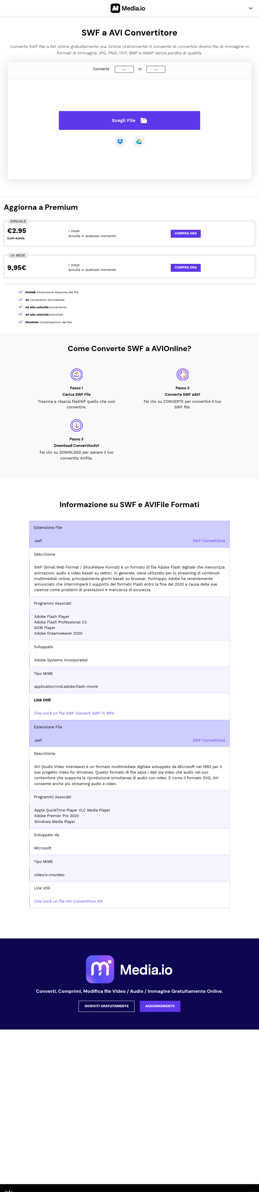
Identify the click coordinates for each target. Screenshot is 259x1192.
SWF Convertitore (209, 541)
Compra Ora (186, 233)
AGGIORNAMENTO (160, 1006)
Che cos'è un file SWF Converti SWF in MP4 (74, 713)
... (123, 69)
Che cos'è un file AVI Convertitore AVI (68, 901)
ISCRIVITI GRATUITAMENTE (106, 1006)
